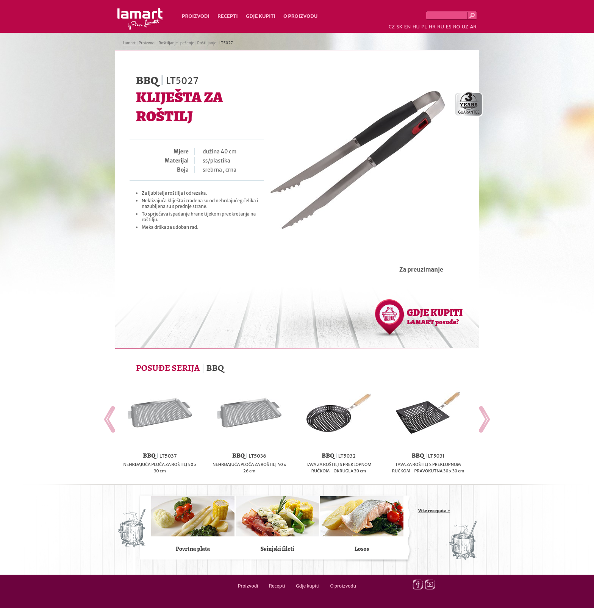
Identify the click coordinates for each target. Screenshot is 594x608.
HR (431, 26)
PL (424, 26)
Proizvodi (195, 16)
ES (449, 26)
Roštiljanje (206, 43)
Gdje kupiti (260, 16)
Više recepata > (434, 510)
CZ (392, 26)
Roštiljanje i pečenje (176, 43)
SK (399, 26)
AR (473, 26)
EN (407, 26)
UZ (465, 26)
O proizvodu (300, 16)
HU (416, 26)
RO (456, 26)
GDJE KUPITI (435, 316)
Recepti (227, 16)
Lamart (140, 19)
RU (440, 26)
